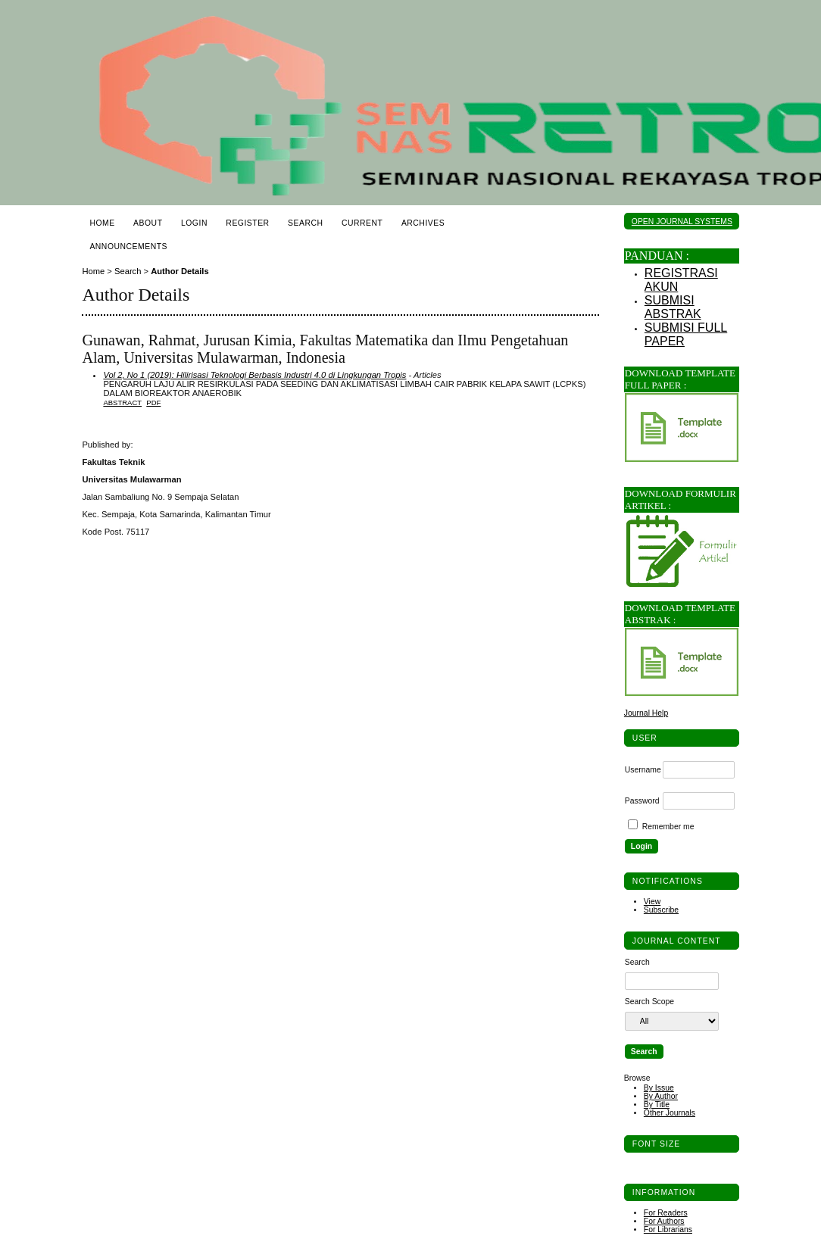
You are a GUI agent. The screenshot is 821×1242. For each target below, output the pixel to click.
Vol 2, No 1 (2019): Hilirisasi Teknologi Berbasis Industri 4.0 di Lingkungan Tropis (254, 374)
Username (643, 770)
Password (642, 801)
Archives (423, 223)
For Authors (664, 1221)
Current (362, 223)
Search (305, 223)
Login (194, 223)
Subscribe (661, 910)
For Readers (666, 1213)
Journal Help (646, 713)
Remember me (668, 826)
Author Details (179, 271)
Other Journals (669, 1113)
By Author (661, 1096)
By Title (657, 1104)
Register (247, 223)
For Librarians (668, 1229)
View (652, 901)
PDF (153, 402)
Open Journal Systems (682, 221)
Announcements (128, 246)
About (147, 223)
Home (101, 223)
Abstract (122, 402)
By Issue (659, 1088)
